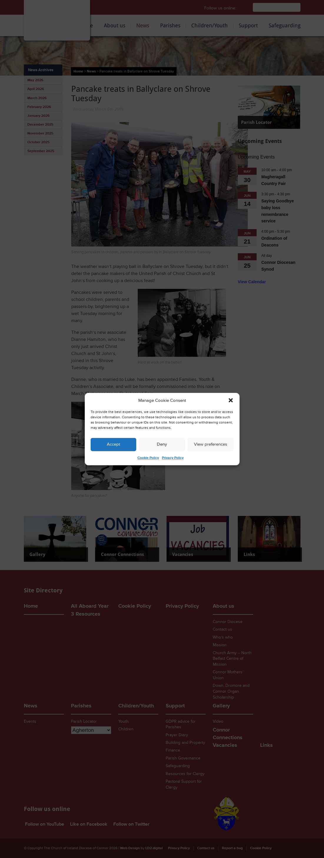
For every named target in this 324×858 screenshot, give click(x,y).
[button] (231, 400)
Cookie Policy (148, 458)
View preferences (210, 444)
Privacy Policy (173, 458)
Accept (113, 444)
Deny (162, 444)
